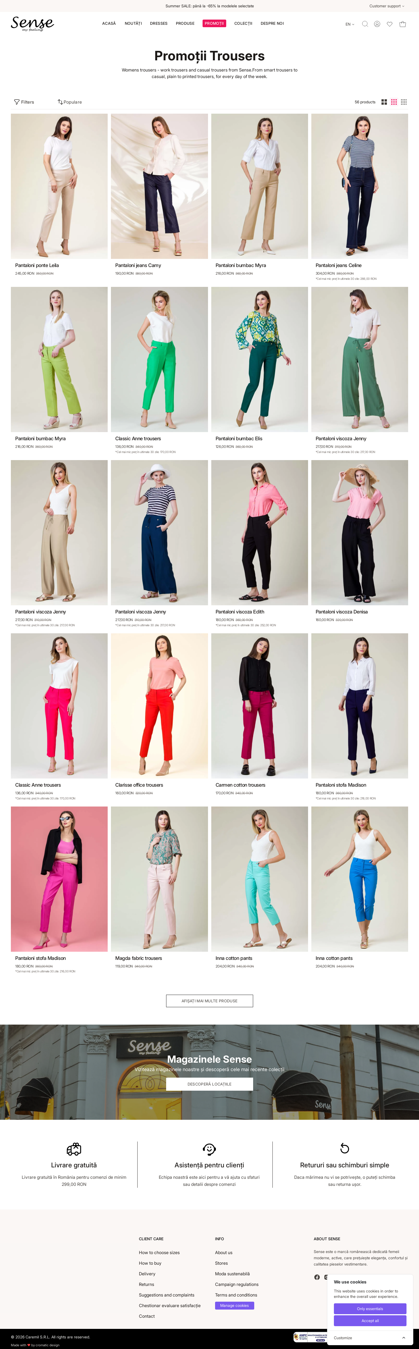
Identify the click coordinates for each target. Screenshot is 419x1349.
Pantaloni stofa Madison (341, 785)
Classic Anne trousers (138, 438)
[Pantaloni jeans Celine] (359, 186)
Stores (221, 1263)
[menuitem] (109, 23)
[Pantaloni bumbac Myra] (259, 186)
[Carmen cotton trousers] (259, 706)
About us (223, 1252)
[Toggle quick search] (365, 24)
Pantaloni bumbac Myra (241, 265)
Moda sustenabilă (232, 1273)
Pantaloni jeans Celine (339, 265)
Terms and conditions (236, 1295)
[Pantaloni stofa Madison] (359, 706)
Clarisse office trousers (139, 785)
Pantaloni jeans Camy (138, 265)
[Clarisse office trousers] (159, 706)
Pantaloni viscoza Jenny (341, 438)
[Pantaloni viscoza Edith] (259, 532)
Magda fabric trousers (138, 958)
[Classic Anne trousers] (159, 359)
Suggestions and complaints (166, 1295)
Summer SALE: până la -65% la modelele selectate (209, 6)
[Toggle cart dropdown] (402, 24)
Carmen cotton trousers (240, 785)
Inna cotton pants (234, 958)
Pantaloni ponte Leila (37, 265)
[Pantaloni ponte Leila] (59, 186)
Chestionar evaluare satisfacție (170, 1305)
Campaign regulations (237, 1284)
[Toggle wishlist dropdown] (389, 24)
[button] (214, 24)
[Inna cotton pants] (259, 879)
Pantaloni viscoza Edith (240, 612)
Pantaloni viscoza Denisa (342, 612)
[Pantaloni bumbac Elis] (259, 359)
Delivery (147, 1273)
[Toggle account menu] (377, 24)
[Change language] (350, 24)
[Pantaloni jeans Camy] (159, 186)
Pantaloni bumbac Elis (239, 438)
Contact (147, 1316)
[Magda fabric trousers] (159, 879)
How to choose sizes (159, 1252)
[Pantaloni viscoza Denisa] (359, 532)
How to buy (150, 1263)
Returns (146, 1284)
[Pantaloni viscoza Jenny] (359, 359)
